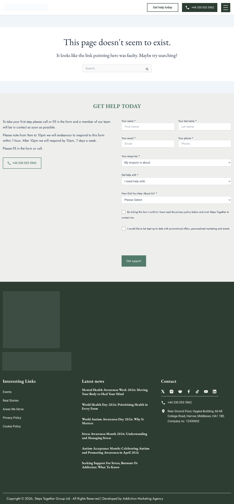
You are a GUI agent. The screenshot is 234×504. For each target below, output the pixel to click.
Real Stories (11, 401)
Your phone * (204, 142)
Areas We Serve (13, 409)
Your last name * (204, 124)
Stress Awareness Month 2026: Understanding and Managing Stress (114, 436)
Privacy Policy (12, 418)
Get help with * (176, 179)
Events (7, 392)
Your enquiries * (176, 160)
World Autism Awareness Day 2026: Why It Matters (113, 421)
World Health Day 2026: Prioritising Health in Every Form (115, 406)
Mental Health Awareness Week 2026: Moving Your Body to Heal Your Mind (115, 392)
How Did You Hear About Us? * (176, 198)
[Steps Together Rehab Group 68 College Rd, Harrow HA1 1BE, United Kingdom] (196, 455)
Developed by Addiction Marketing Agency (132, 498)
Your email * (148, 142)
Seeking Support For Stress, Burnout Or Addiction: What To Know (110, 465)
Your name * (148, 124)
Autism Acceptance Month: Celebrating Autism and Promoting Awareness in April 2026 (115, 450)
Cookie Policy (12, 426)
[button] (162, 7)
